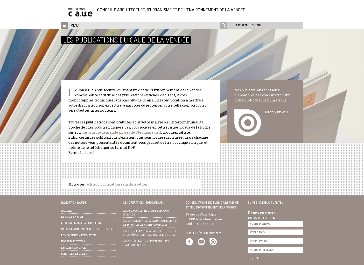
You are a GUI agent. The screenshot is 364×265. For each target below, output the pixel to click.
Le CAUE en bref (72, 216)
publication (110, 184)
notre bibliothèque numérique (260, 100)
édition (93, 184)
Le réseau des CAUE (248, 25)
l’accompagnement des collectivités (87, 229)
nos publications (73, 241)
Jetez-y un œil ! (277, 112)
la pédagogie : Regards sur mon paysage (146, 212)
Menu (75, 25)
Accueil (66, 210)
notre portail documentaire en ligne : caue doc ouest (150, 243)
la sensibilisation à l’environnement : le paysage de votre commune (150, 223)
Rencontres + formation (78, 235)
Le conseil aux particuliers (81, 223)
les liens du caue (73, 247)
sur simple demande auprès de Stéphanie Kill (121, 132)
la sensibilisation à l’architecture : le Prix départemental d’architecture (150, 233)
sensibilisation (134, 184)
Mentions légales (74, 253)
